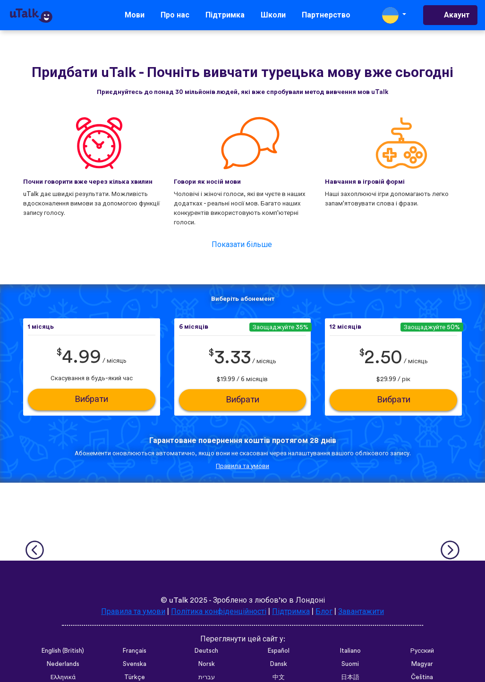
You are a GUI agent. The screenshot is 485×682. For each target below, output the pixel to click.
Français (134, 651)
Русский (422, 651)
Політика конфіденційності (218, 611)
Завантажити (361, 611)
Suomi (350, 664)
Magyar (422, 664)
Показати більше (242, 244)
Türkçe (134, 677)
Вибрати (91, 399)
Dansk (278, 664)
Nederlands (63, 664)
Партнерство (326, 15)
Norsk (206, 664)
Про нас (175, 15)
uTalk (178, 600)
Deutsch (206, 651)
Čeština (422, 677)
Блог (323, 611)
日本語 (350, 677)
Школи (273, 15)
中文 (278, 677)
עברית (206, 677)
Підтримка (225, 15)
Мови (135, 15)
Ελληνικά (63, 677)
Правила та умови (242, 466)
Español (278, 651)
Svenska (134, 664)
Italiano (350, 651)
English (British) (63, 651)
